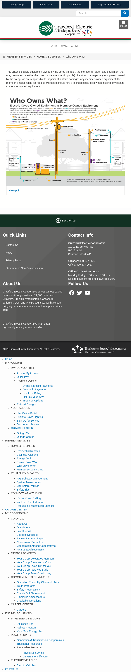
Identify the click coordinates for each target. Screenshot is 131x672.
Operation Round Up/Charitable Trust (38, 582)
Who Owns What (26, 465)
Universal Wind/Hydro (35, 656)
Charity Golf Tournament (31, 593)
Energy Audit (24, 458)
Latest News (24, 531)
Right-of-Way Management (32, 478)
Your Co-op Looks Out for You (34, 565)
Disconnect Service (28, 424)
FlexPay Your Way (33, 396)
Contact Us (12, 244)
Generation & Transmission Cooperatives (40, 640)
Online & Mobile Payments (38, 385)
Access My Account (28, 373)
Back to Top (68, 220)
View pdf (14, 190)
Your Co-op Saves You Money (34, 573)
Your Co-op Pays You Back (32, 569)
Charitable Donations (29, 600)
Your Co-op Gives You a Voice (34, 562)
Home (8, 359)
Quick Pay (23, 376)
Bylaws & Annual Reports (31, 538)
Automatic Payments (34, 389)
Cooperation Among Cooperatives (36, 545)
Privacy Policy (14, 260)
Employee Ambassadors (31, 596)
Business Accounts (28, 454)
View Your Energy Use (29, 631)
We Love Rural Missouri (30, 502)
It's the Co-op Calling (29, 498)
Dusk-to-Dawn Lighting (30, 416)
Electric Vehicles (26, 665)
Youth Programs (26, 585)
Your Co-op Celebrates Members (35, 558)
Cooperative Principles (30, 542)
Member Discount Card (30, 469)
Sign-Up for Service (28, 420)
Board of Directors (27, 534)
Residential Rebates (28, 451)
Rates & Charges (27, 404)
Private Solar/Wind (27, 462)
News (9, 252)
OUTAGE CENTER (22, 428)
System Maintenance (29, 482)
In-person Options (33, 400)
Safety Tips (23, 489)
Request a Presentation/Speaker (35, 505)
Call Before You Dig (28, 485)
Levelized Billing (32, 393)
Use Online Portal (27, 413)
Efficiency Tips (25, 623)
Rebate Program (26, 627)
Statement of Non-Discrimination (24, 268)
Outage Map (24, 433)
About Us (22, 523)
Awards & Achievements (31, 549)
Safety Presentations (29, 589)
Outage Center (25, 436)
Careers (21, 609)
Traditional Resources (29, 643)
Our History (23, 527)
